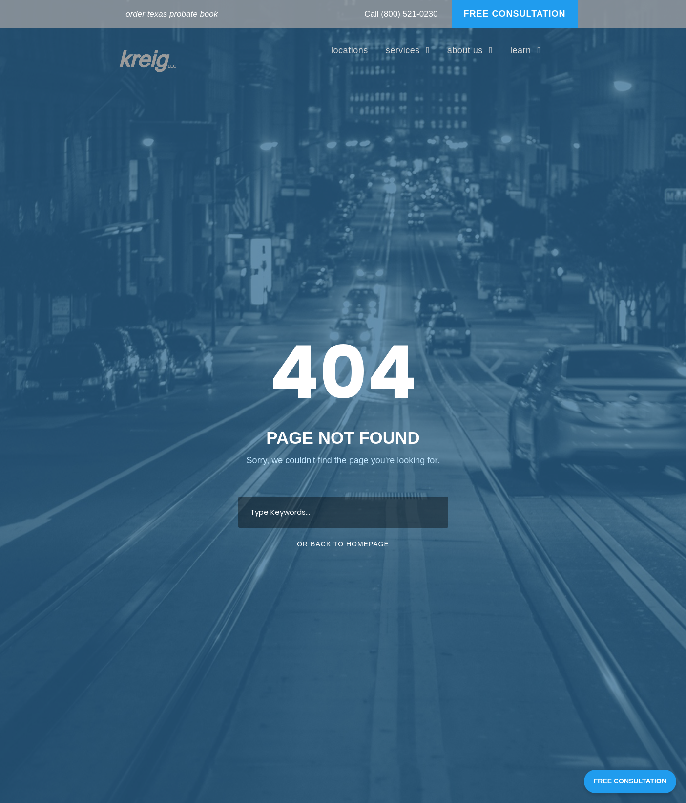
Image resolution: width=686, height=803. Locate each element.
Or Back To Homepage (343, 544)
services (403, 50)
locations (349, 50)
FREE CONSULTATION (515, 14)
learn (520, 50)
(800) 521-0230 (409, 14)
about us (465, 50)
